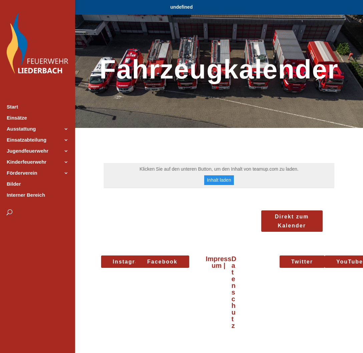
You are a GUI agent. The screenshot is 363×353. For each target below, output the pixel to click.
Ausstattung (21, 129)
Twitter (302, 261)
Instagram (128, 261)
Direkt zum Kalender (292, 221)
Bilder (14, 184)
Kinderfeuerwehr (26, 162)
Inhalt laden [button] (219, 180)
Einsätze (17, 118)
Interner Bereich (26, 195)
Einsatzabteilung (26, 140)
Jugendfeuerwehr (27, 151)
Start (12, 107)
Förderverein (22, 173)
